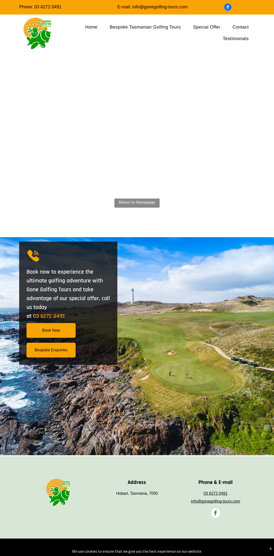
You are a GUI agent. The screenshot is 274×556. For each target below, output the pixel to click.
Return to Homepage (137, 202)
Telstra (141, 546)
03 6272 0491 (47, 6)
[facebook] (228, 7)
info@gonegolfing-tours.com (160, 6)
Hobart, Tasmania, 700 (136, 493)
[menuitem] (91, 27)
